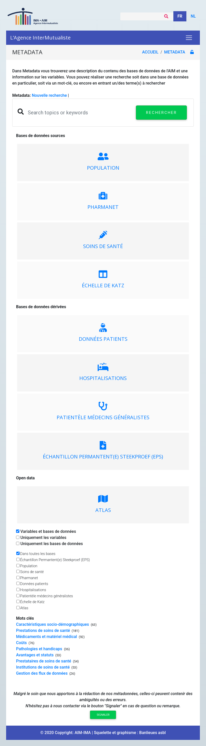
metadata (174, 52)
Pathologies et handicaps (39, 648)
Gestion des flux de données (42, 673)
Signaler (103, 714)
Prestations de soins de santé (43, 630)
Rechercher (161, 112)
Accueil (150, 52)
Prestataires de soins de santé (44, 661)
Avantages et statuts (35, 655)
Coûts (22, 642)
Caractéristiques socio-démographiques (53, 624)
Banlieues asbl (152, 732)
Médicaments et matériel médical (47, 636)
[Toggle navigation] (189, 38)
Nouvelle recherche (49, 95)
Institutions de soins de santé (43, 667)
